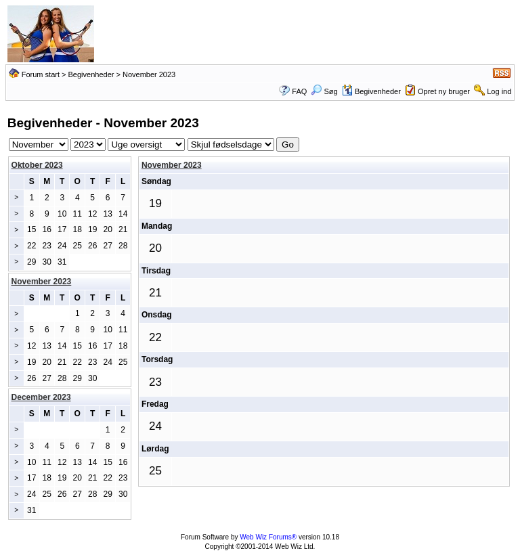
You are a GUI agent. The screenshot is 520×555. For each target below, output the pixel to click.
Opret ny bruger (444, 91)
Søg (324, 91)
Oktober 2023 (37, 165)
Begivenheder (91, 74)
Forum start (41, 74)
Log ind (499, 91)
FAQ (299, 91)
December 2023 (41, 397)
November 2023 (172, 165)
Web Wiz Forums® (268, 537)
